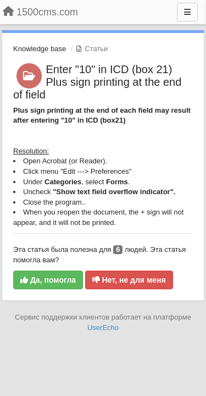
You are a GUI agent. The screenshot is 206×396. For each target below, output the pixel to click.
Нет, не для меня (129, 280)
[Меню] (187, 12)
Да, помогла (48, 280)
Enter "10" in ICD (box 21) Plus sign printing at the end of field (97, 82)
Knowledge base (39, 49)
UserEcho (103, 327)
